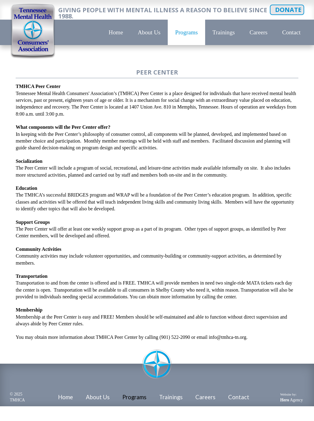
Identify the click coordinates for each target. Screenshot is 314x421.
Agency (291, 400)
